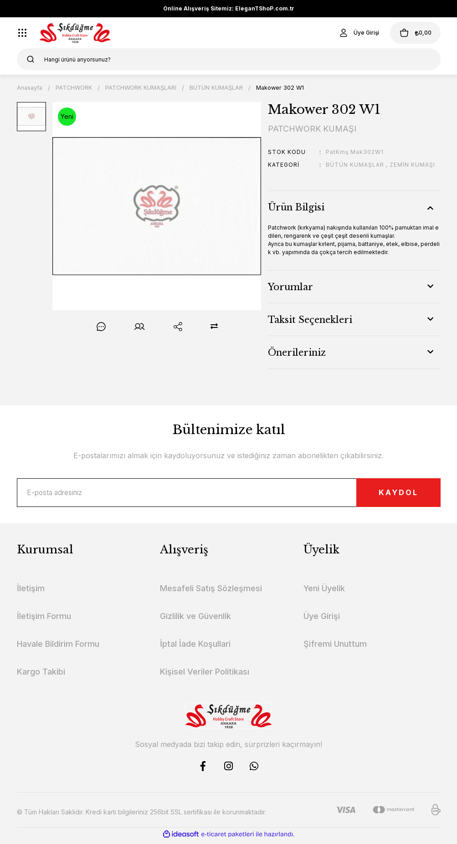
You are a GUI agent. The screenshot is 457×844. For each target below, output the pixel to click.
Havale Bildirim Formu (58, 647)
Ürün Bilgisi (296, 207)
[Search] (229, 59)
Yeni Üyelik (324, 591)
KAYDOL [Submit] (390, 494)
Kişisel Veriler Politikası (204, 675)
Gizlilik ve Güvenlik (195, 619)
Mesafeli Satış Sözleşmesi (211, 591)
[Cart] (410, 33)
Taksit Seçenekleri (310, 319)
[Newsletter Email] (229, 494)
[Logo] (75, 33)
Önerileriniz (297, 352)
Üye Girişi (321, 619)
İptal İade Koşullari (195, 647)
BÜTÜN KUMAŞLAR (355, 164)
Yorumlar (290, 286)
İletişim (31, 591)
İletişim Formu (44, 619)
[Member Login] (349, 33)
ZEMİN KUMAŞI (412, 164)
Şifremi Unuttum (335, 647)
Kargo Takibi (41, 675)
